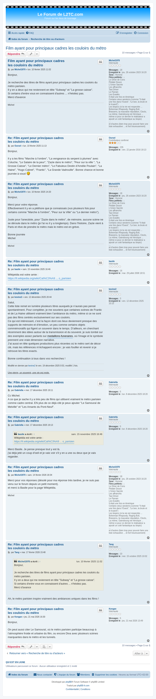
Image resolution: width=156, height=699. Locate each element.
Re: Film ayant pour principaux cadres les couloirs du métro (36, 139)
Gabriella (113, 382)
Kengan (112, 609)
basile (112, 261)
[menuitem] (30, 32)
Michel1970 (114, 60)
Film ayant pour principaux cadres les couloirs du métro (56, 48)
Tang (111, 544)
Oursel (112, 138)
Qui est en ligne (15, 662)
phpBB (69, 682)
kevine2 (112, 289)
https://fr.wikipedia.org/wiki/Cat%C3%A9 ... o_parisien (39, 278)
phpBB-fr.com (83, 685)
